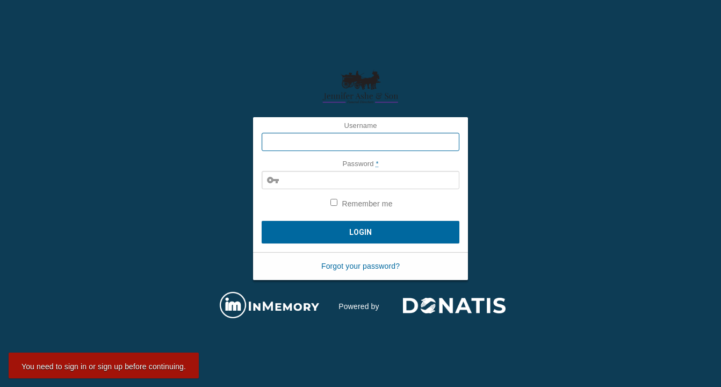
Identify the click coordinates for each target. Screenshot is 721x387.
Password (360, 164)
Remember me (361, 203)
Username (360, 125)
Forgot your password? (360, 266)
